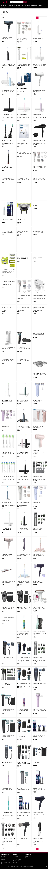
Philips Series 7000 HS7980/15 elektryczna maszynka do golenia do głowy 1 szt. (8, 607)
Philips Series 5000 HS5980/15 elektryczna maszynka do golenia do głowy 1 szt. (24, 607)
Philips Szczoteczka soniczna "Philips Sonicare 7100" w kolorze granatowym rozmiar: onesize (23, 91)
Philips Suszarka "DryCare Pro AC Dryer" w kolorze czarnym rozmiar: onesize (39, 142)
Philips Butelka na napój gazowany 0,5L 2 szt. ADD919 (39, 257)
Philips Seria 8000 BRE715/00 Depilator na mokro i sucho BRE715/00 (8, 619)
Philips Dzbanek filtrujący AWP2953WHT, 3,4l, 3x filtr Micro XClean (23, 309)
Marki (34, 2)
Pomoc (2, 863)
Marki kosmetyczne (5, 862)
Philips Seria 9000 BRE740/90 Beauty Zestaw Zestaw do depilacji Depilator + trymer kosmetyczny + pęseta (8, 284)
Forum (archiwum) (17, 859)
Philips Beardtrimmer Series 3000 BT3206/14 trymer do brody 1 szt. (38, 840)
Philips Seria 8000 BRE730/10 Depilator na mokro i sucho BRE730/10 (23, 297)
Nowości (30, 2)
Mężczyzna (34, 5)
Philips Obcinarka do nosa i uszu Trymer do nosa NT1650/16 (24, 231)
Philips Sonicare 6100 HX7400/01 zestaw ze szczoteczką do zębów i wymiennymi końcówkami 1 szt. (39, 40)
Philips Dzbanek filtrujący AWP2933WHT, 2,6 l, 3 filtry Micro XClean (8, 361)
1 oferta (3, 42)
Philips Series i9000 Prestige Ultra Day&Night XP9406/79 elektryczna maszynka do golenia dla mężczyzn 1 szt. (23, 686)
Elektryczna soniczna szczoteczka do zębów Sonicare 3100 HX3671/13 (38, 335)
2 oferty (34, 404)
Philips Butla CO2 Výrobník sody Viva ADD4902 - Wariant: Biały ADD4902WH (8, 349)
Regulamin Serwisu (17, 860)
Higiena (24, 5)
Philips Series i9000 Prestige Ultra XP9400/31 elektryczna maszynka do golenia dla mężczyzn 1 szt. (23, 737)
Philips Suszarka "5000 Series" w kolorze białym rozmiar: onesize (39, 90)
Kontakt (15, 862)
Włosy (19, 5)
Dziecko (28, 5)
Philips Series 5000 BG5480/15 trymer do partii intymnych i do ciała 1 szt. (8, 711)
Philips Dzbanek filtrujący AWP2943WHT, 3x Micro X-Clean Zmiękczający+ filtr (39, 297)
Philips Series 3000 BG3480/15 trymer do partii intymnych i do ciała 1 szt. (24, 788)
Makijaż (6, 5)
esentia (5, 1)
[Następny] (45, 18)
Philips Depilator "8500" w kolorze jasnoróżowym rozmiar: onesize (39, 426)
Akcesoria (40, 5)
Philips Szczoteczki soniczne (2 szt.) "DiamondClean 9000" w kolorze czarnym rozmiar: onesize (8, 143)
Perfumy (11, 5)
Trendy (38, 2)
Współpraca (27, 856)
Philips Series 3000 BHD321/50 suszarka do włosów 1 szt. (38, 452)
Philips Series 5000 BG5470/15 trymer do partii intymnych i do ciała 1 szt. (8, 736)
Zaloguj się (27, 857)
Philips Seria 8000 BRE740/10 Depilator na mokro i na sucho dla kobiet (39, 168)
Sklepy (42, 2)
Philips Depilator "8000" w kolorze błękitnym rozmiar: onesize (39, 400)
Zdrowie (3, 7)
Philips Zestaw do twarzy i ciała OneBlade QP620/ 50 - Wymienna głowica (8, 271)
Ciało (15, 5)
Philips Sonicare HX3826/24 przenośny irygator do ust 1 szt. (39, 633)
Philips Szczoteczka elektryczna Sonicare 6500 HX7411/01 (8, 309)
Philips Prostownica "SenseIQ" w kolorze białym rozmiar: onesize (8, 581)
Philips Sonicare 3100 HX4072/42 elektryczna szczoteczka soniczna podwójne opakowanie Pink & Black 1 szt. (24, 453)
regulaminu (30, 866)
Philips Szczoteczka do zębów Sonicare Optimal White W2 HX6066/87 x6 (39, 180)
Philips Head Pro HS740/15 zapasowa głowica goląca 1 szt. (39, 374)
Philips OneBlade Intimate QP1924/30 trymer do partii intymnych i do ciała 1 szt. (23, 64)
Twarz (2, 5)
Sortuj (4, 17)
